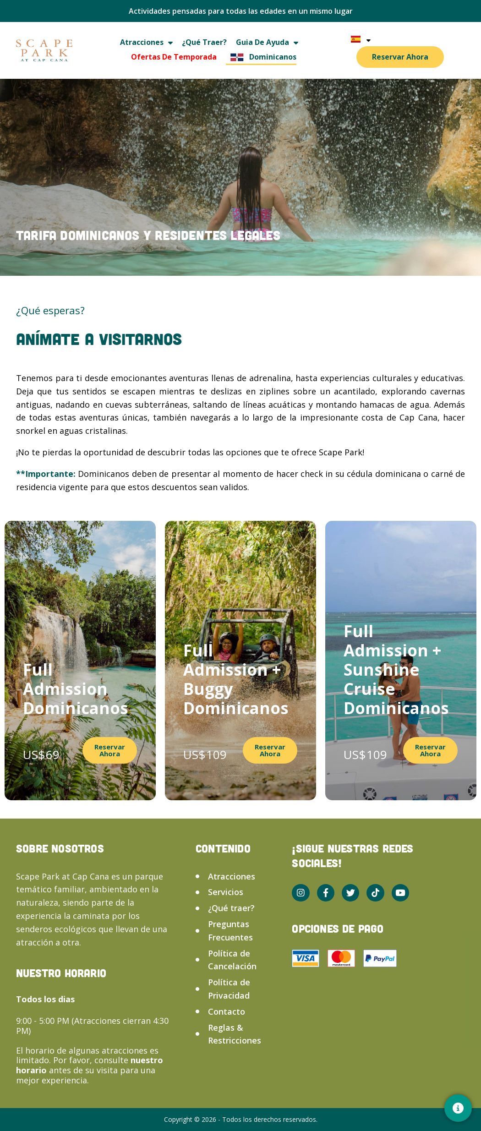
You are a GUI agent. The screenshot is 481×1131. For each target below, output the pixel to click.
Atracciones (146, 42)
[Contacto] (458, 1108)
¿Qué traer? (204, 42)
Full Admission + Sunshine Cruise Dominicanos (396, 669)
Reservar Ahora (400, 57)
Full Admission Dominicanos (75, 689)
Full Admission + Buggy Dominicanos (236, 679)
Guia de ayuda (267, 42)
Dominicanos (261, 57)
